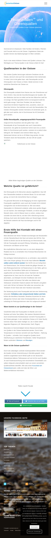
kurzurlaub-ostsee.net (13, 528)
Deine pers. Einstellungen (34, 531)
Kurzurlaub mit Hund (9, 454)
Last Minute (6, 460)
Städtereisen (7, 465)
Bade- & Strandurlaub (9, 468)
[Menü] (45, 3)
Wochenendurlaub (8, 473)
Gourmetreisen (7, 452)
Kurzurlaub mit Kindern (9, 457)
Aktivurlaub (6, 449)
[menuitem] (6, 530)
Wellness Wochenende (9, 471)
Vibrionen (19, 340)
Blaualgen (29, 340)
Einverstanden (34, 527)
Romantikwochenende (9, 463)
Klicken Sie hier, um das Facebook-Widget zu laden (17, 428)
